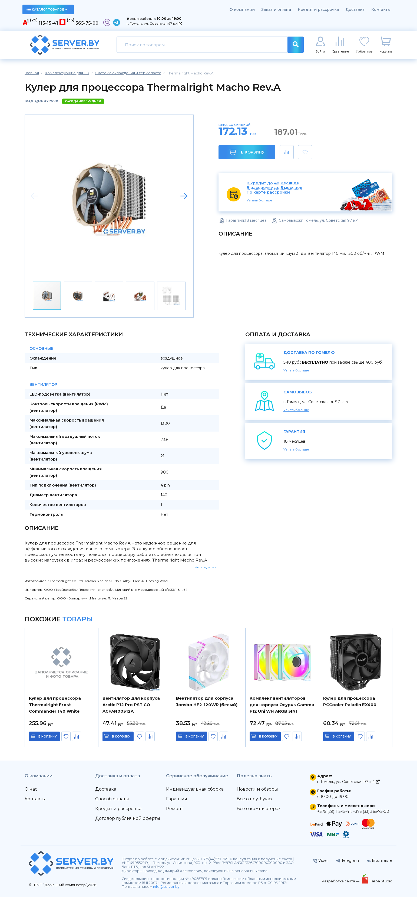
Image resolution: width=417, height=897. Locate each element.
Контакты (380, 9)
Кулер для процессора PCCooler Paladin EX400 (349, 701)
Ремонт (174, 808)
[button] (184, 196)
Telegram (347, 860)
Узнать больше (259, 200)
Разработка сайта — (341, 881)
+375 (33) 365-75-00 (371, 811)
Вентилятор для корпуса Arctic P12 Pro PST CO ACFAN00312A (131, 705)
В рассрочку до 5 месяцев (274, 187)
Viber (320, 860)
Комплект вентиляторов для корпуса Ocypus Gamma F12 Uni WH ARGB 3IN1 (282, 705)
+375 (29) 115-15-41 (334, 811)
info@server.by (166, 887)
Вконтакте (379, 860)
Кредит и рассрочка (318, 9)
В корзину (247, 152)
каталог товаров (47, 9)
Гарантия (176, 798)
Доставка (355, 9)
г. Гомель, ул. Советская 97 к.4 (154, 23)
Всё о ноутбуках (254, 798)
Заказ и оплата (276, 9)
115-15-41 (48, 23)
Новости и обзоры (257, 789)
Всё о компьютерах (258, 808)
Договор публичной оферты (127, 818)
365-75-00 (86, 23)
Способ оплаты (112, 798)
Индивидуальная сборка (195, 789)
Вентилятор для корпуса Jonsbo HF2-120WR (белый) (206, 701)
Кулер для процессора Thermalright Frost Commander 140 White (55, 705)
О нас (31, 789)
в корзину (47, 736)
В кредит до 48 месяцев (273, 183)
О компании (242, 9)
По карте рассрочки (268, 192)
